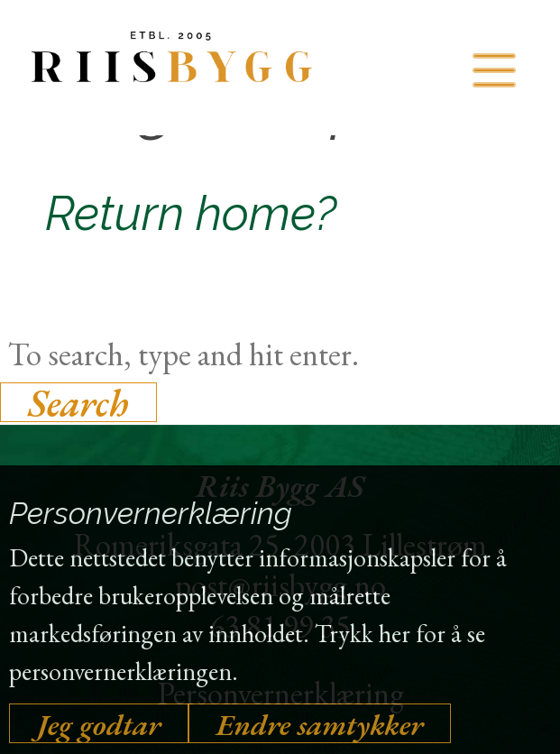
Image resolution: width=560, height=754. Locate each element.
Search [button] (78, 402)
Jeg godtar (99, 723)
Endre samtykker (319, 723)
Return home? (190, 213)
